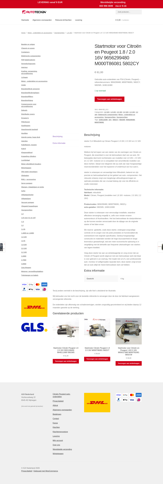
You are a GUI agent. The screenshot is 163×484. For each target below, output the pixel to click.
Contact (56, 419)
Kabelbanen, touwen (29, 145)
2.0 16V (119, 112)
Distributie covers (28, 114)
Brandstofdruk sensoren (30, 89)
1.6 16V (24, 237)
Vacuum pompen (27, 202)
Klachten (56, 427)
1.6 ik (23, 241)
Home (23, 33)
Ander (23, 85)
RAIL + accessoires (28, 179)
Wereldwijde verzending (62, 449)
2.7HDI (23, 260)
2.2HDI (23, 256)
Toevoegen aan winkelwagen (109, 99)
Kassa (55, 423)
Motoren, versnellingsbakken (32, 271)
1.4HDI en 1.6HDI (27, 233)
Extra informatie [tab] (59, 143)
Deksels (24, 110)
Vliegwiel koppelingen (29, 206)
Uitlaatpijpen (26, 199)
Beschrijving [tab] (57, 136)
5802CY (115, 120)
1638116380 (103, 120)
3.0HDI (23, 264)
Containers (25, 52)
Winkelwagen (58, 454)
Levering (78, 20)
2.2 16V (132, 112)
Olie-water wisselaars (29, 172)
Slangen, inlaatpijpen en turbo (32, 187)
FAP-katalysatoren (28, 60)
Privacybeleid (58, 401)
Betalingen (57, 414)
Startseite (25, 20)
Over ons (56, 445)
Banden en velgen (28, 44)
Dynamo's (25, 118)
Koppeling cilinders (28, 156)
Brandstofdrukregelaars (30, 93)
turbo (23, 191)
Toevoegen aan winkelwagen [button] (66, 361)
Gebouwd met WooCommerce (46, 471)
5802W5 (122, 120)
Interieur (24, 67)
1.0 (22, 214)
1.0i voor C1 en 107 (28, 218)
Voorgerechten (59, 33)
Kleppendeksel (26, 152)
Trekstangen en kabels (29, 275)
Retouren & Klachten (63, 20)
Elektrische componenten (107, 115)
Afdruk (55, 405)
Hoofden (24, 133)
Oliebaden (25, 175)
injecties (24, 141)
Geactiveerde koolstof (29, 129)
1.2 (22, 225)
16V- (110, 120)
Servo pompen (26, 183)
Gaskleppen (25, 126)
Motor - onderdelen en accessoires (40, 33)
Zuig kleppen (26, 267)
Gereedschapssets (28, 64)
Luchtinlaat (25, 160)
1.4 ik (23, 229)
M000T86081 (99, 122)
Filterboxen (25, 122)
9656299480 (130, 120)
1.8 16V (69, 33)
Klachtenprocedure (60, 432)
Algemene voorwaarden (42, 20)
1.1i (22, 222)
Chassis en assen (28, 48)
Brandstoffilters (27, 96)
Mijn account (58, 440)
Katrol (23, 149)
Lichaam (24, 77)
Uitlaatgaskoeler (27, 195)
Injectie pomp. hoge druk (30, 137)
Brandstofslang (27, 100)
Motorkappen (26, 168)
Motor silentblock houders (31, 164)
